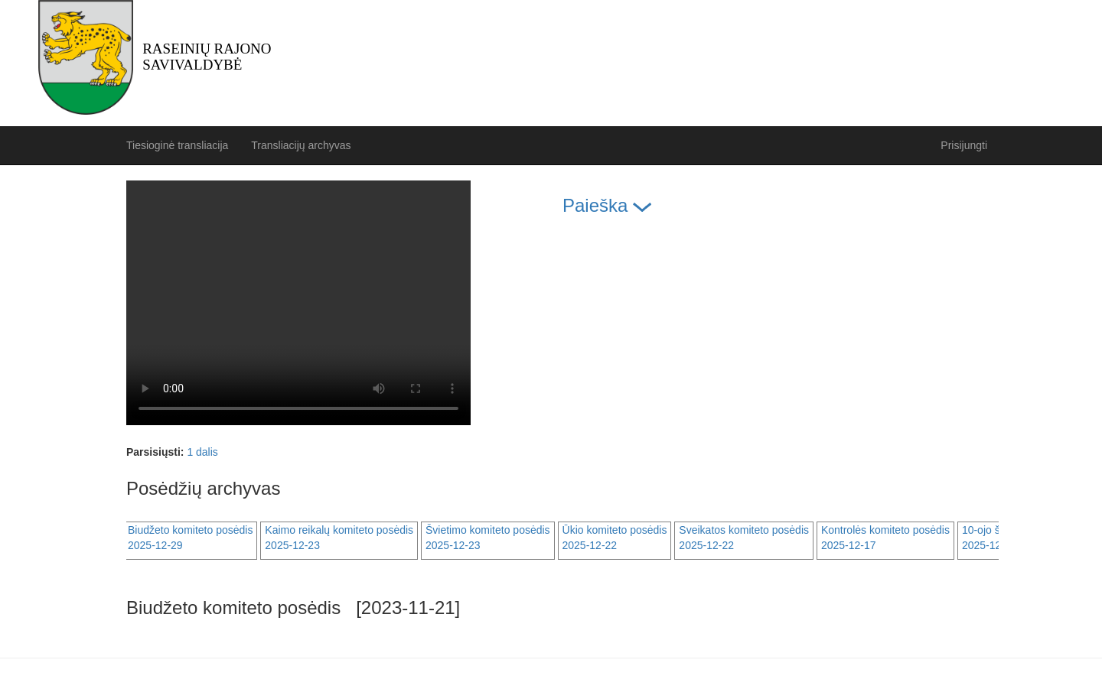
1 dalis (202, 452)
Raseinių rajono (206, 57)
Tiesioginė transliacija (177, 145)
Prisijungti (964, 145)
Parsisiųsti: (155, 452)
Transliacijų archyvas (300, 145)
